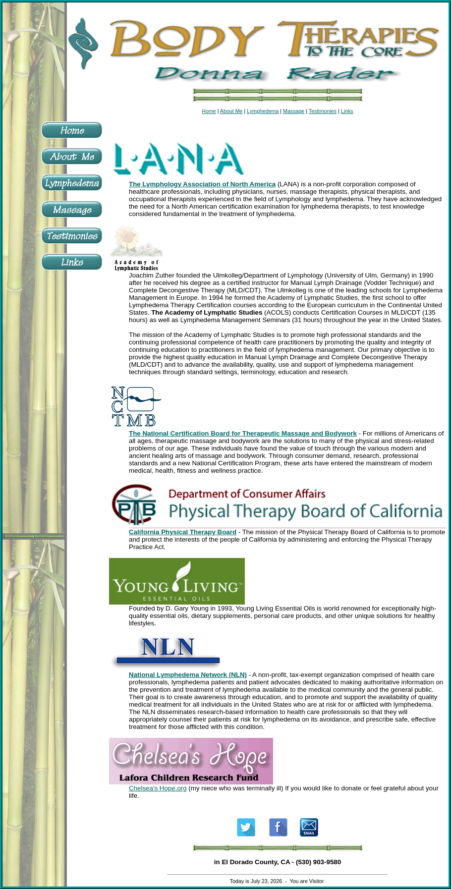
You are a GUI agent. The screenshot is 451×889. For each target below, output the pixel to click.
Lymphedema (263, 111)
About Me (231, 111)
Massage (293, 111)
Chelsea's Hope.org (158, 788)
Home (209, 111)
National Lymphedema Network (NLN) (188, 674)
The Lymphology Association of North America (202, 184)
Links (347, 111)
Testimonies (323, 111)
